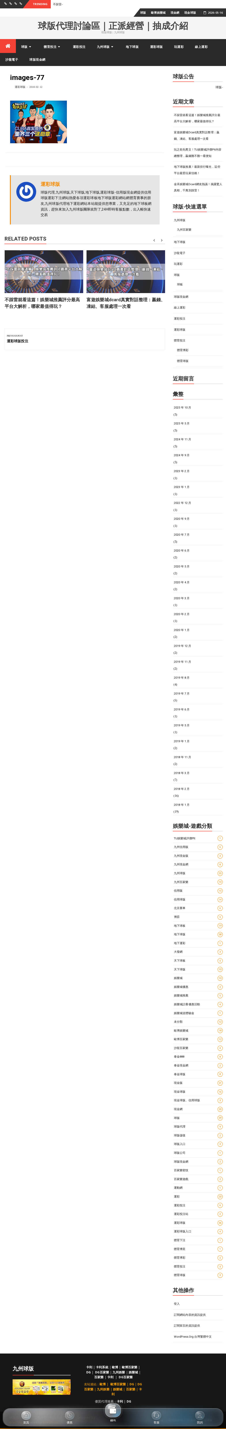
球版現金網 (37, 59)
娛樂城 (198, 978)
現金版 (198, 1083)
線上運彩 (201, 47)
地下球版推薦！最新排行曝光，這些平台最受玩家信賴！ (197, 170)
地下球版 (132, 47)
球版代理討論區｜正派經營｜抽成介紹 (113, 26)
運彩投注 (79, 47)
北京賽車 (198, 908)
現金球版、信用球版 (198, 1100)
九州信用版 (198, 847)
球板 (180, 284)
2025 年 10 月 (182, 407)
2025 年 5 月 (182, 423)
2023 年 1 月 (182, 487)
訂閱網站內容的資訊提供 (190, 1314)
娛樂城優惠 (198, 987)
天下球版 (198, 969)
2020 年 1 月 (182, 630)
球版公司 (198, 1153)
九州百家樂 (184, 229)
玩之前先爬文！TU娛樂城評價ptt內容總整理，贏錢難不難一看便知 (197, 153)
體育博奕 (198, 1249)
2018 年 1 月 (182, 804)
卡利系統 (102, 1367)
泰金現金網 (198, 1065)
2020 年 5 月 (182, 566)
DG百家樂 (102, 1372)
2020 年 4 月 (182, 582)
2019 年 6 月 (182, 709)
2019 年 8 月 (182, 677)
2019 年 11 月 (182, 661)
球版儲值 (198, 1135)
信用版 (198, 890)
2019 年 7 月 (182, 693)
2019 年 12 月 (182, 646)
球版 (143, 13)
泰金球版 (198, 1074)
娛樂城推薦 (198, 995)
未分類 (198, 1021)
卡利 (89, 1367)
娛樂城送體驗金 (198, 1013)
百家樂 (99, 1377)
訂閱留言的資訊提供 (187, 1325)
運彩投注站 (198, 1214)
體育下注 (198, 1240)
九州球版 (103, 47)
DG (88, 1372)
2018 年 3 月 (182, 773)
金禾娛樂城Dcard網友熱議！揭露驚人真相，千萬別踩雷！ (198, 187)
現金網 (175, 13)
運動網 (198, 1187)
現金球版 (190, 13)
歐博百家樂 (198, 1039)
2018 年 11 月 (182, 757)
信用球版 (198, 899)
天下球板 (198, 960)
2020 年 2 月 (182, 614)
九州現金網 (198, 864)
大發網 (198, 952)
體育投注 (50, 47)
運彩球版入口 (198, 1231)
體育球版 (182, 361)
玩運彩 (179, 47)
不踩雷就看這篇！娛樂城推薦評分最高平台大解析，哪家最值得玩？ (197, 118)
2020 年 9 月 (182, 518)
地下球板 (198, 925)
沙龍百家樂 (198, 1048)
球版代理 (198, 1126)
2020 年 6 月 (182, 550)
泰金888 (198, 1056)
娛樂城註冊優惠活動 (198, 1004)
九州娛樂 (119, 1372)
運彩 (198, 1196)
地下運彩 (198, 943)
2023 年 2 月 (182, 471)
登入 (177, 1303)
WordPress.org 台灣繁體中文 (193, 1336)
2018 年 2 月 (182, 789)
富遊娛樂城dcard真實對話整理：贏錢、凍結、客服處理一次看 (196, 135)
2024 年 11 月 (182, 439)
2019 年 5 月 (182, 725)
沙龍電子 (11, 59)
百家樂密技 (198, 1170)
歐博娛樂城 (158, 13)
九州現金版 (198, 856)
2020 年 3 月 (182, 598)
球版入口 (198, 1144)
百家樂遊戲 (198, 1179)
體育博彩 (182, 350)
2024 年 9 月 (182, 455)
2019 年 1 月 (182, 741)
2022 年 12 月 (182, 503)
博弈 (198, 917)
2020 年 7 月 (182, 534)
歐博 (115, 1367)
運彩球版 (156, 47)
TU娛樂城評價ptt (198, 838)
